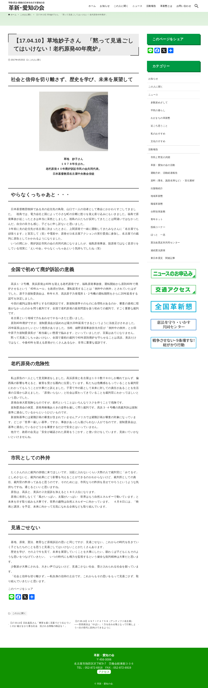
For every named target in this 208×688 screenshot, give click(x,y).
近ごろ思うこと (159, 125)
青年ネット (157, 219)
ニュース (153, 94)
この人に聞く (35, 60)
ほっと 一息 (158, 234)
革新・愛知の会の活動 (163, 165)
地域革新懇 (157, 196)
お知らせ (153, 78)
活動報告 (153, 149)
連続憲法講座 (158, 250)
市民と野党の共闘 (160, 157)
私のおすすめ (158, 133)
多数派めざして (159, 102)
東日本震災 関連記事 (163, 258)
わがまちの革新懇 (160, 118)
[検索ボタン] (196, 6)
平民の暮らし (158, 110)
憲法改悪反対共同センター (165, 242)
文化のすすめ (158, 141)
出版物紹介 (157, 188)
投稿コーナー (158, 227)
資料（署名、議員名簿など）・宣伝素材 (173, 180)
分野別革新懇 (158, 211)
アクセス (104, 671)
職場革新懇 (157, 203)
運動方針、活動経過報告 (164, 172)
